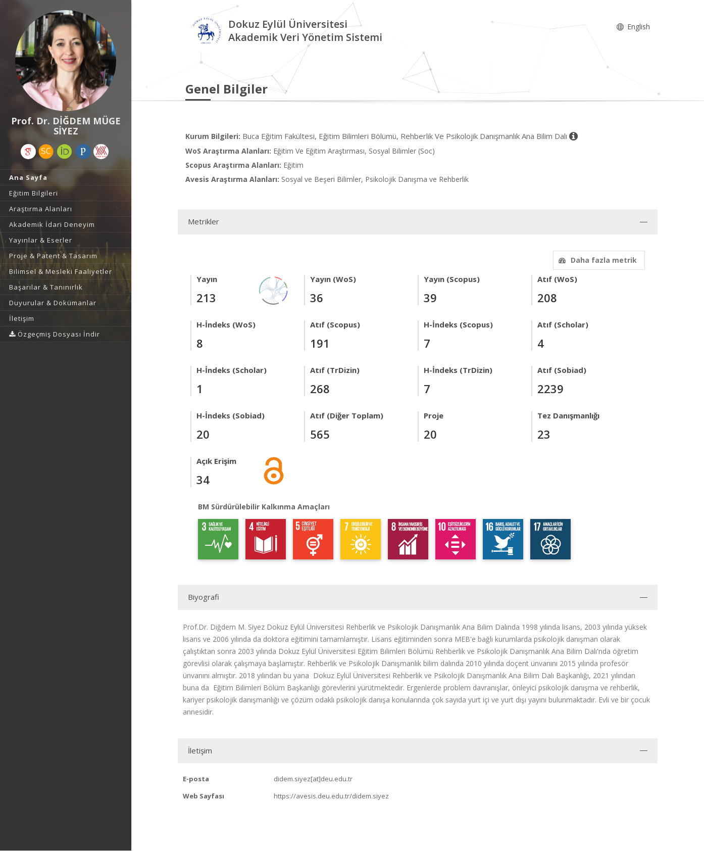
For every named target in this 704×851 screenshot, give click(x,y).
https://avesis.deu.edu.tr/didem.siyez (331, 795)
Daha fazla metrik (596, 260)
